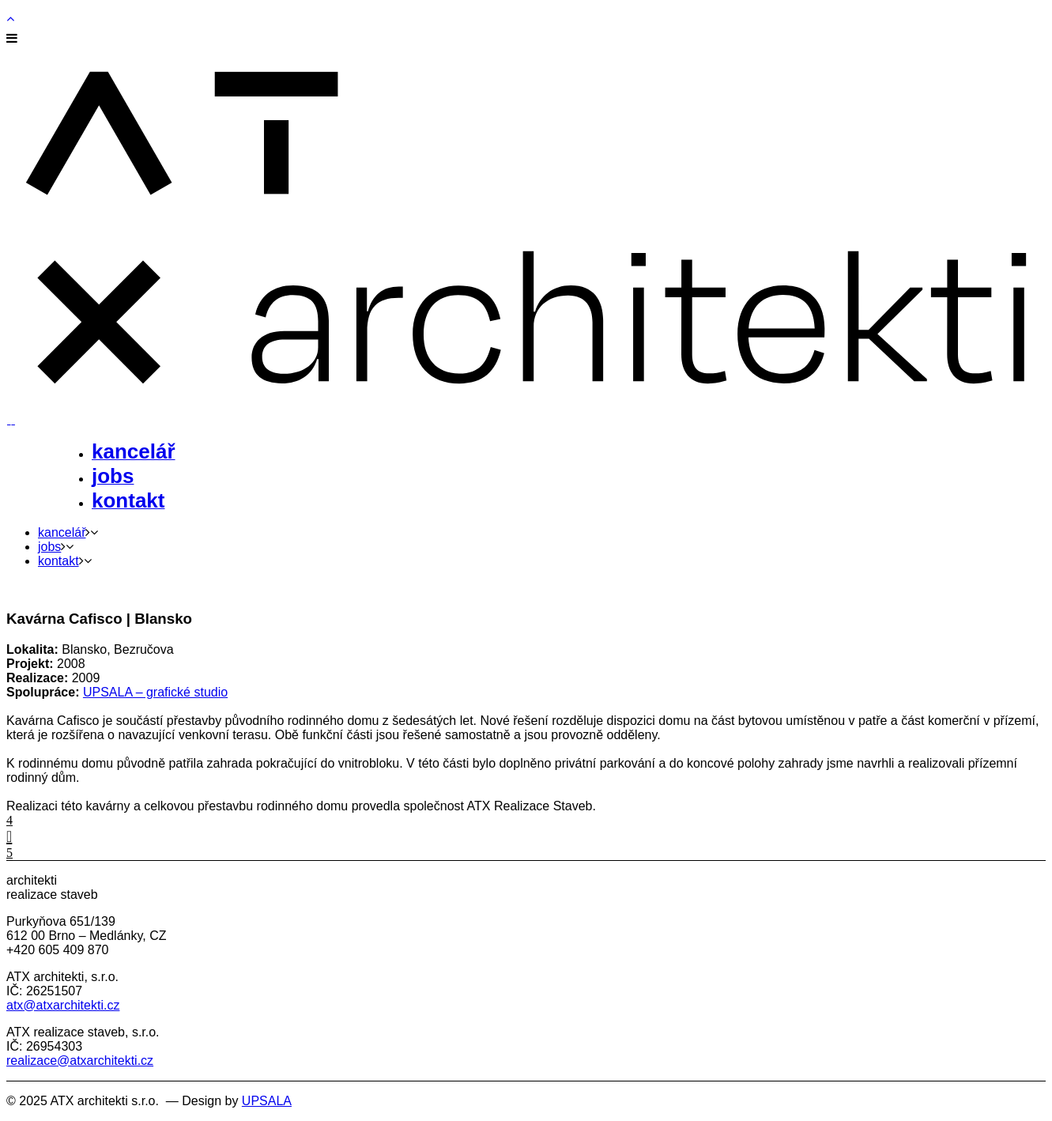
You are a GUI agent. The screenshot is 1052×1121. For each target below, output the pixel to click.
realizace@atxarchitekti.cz (79, 1060)
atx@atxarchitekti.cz (62, 1005)
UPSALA (267, 1101)
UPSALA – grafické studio (155, 692)
